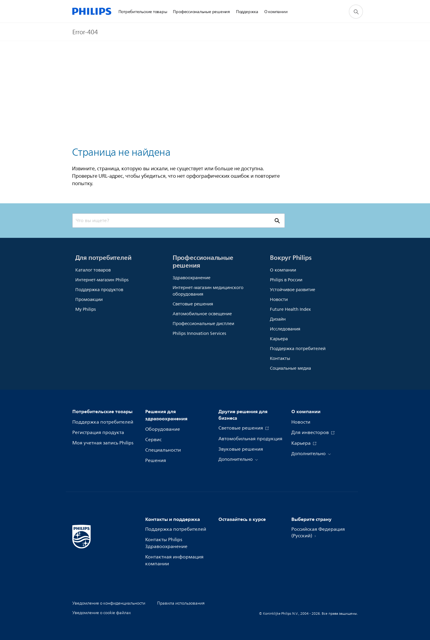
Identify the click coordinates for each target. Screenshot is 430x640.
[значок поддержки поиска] (356, 11)
